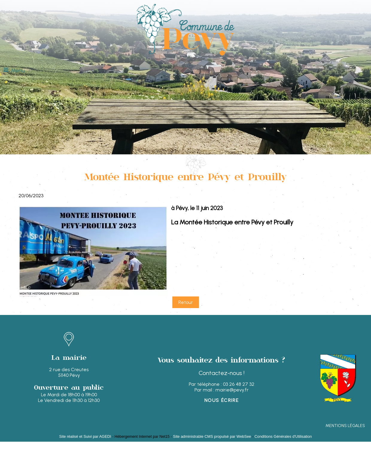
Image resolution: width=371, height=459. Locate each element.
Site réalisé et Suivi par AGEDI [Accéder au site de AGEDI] (85, 436)
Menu (18, 70)
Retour (185, 302)
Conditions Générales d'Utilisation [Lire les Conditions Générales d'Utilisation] (283, 436)
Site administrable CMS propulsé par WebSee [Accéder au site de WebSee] (212, 436)
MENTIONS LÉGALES (345, 425)
